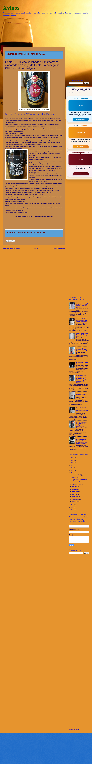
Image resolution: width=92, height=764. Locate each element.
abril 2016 (75, 494)
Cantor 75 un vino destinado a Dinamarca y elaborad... (80, 480)
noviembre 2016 (76, 475)
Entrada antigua (59, 248)
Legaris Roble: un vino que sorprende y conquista (82, 394)
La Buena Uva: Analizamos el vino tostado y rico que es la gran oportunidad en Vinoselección (82, 440)
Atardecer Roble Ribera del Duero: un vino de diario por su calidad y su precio (82, 321)
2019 (72, 465)
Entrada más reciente (11, 248)
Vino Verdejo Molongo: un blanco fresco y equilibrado (81, 349)
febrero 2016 (75, 499)
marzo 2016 (75, 496)
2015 (72, 504)
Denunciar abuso (74, 729)
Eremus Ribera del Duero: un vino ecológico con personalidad (81, 424)
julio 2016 (75, 486)
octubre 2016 (76, 477)
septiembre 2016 (77, 484)
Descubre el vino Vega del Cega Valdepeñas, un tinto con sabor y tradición (82, 305)
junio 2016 (75, 489)
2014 (72, 507)
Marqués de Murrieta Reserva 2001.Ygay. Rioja (82, 335)
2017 (72, 470)
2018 (72, 467)
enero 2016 (75, 501)
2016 (72, 473)
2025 (72, 460)
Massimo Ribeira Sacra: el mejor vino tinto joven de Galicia (82, 409)
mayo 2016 (75, 491)
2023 (72, 462)
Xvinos (11, 8)
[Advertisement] (46, 31)
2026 (72, 457)
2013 (72, 510)
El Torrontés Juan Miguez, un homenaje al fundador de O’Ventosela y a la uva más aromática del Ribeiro (82, 379)
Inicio (36, 248)
